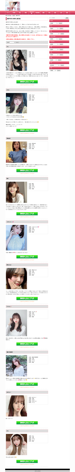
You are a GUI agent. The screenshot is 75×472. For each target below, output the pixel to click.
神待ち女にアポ (27, 82)
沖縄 (67, 12)
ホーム (8, 12)
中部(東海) (37, 12)
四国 (55, 12)
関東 (26, 12)
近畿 (43, 12)
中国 (49, 12)
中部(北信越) (32, 12)
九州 (61, 12)
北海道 (14, 12)
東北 (20, 12)
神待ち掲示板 (37, 471)
